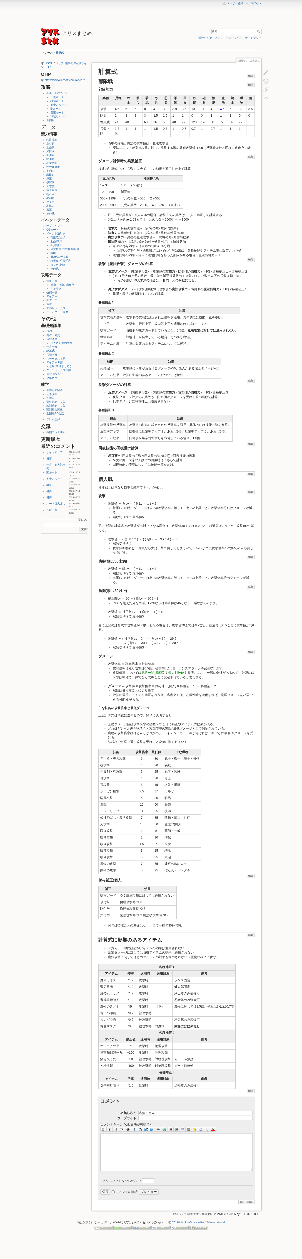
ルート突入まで (55, 503)
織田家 (50, 174)
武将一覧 (51, 281)
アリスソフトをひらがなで (121, 1180)
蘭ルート (55, 108)
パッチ (59, 63)
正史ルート (57, 97)
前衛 (53, 284)
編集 (250, 76)
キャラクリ (57, 288)
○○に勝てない (54, 374)
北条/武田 (56, 241)
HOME (49, 63)
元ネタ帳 (51, 394)
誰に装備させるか (61, 366)
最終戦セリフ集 (55, 401)
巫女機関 (51, 163)
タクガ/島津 (57, 264)
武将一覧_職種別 (153, 672)
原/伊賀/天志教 (59, 256)
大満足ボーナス (55, 308)
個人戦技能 (176, 672)
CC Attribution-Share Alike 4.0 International (198, 1222)
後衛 (61, 284)
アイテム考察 (54, 362)
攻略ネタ (51, 378)
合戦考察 (51, 339)
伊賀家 (50, 182)
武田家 (50, 151)
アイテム (51, 296)
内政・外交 (53, 335)
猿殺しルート (58, 116)
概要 (49, 458)
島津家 (50, 205)
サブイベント (54, 225)
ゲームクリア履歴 (57, 312)
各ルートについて (57, 93)
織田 (53, 253)
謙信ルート (57, 101)
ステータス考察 (55, 358)
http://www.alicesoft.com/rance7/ (65, 80)
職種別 (70, 284)
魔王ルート (57, 112)
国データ (51, 300)
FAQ (49, 331)
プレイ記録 (53, 419)
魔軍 (49, 209)
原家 (49, 178)
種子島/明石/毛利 (60, 260)
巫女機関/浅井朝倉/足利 (64, 249)
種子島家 (51, 190)
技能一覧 (51, 292)
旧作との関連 (54, 390)
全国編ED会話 (55, 413)
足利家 (50, 170)
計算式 (60, 52)
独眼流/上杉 (57, 237)
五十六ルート (58, 104)
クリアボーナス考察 (58, 370)
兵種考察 (51, 354)
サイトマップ (253, 37)
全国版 (50, 120)
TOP (48, 67)
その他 (50, 213)
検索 (259, 31)
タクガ (50, 202)
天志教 (50, 186)
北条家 (50, 147)
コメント (110, 1101)
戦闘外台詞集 (54, 409)
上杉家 (50, 143)
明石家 (50, 194)
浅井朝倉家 (53, 167)
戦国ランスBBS (56, 432)
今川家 (50, 155)
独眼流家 (51, 139)
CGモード (52, 229)
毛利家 (50, 198)
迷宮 (49, 304)
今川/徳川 (56, 245)
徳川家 (50, 159)
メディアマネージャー (228, 37)
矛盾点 (50, 398)
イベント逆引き (55, 233)
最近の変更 (205, 37)
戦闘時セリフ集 (55, 405)
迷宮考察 (51, 346)
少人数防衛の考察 (61, 342)
